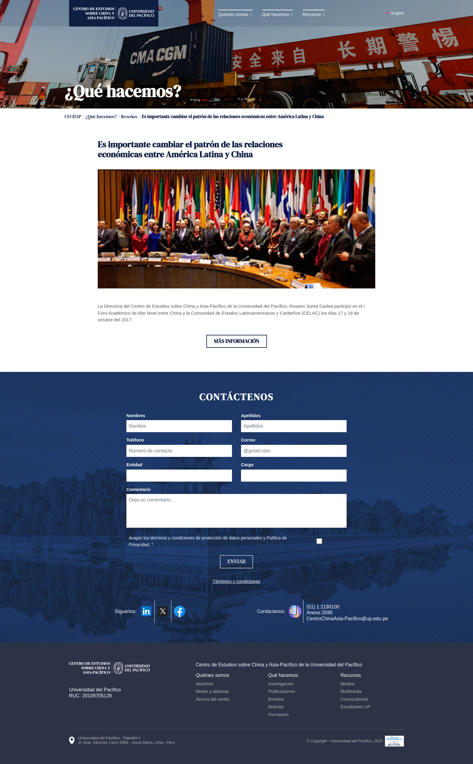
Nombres (135, 415)
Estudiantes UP (356, 707)
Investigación (281, 684)
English (397, 13)
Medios (348, 684)
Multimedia (351, 692)
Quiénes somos (234, 14)
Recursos (312, 14)
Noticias (276, 707)
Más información (236, 341)
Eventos (277, 699)
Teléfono (135, 440)
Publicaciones (282, 692)
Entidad (134, 465)
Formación (279, 715)
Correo (248, 440)
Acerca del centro (214, 699)
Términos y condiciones (236, 581)
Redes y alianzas (213, 692)
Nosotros (206, 684)
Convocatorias (355, 699)
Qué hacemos (276, 14)
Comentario (138, 489)
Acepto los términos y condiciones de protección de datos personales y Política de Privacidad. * (208, 541)
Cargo (247, 465)
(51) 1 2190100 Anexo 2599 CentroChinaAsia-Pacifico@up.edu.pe (347, 613)
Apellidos (251, 415)
